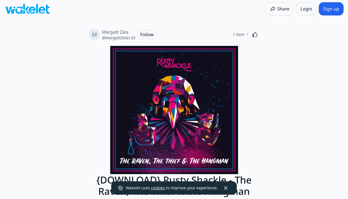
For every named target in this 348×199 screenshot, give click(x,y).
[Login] (306, 8)
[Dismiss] (225, 188)
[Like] (255, 34)
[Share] (279, 8)
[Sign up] (331, 8)
